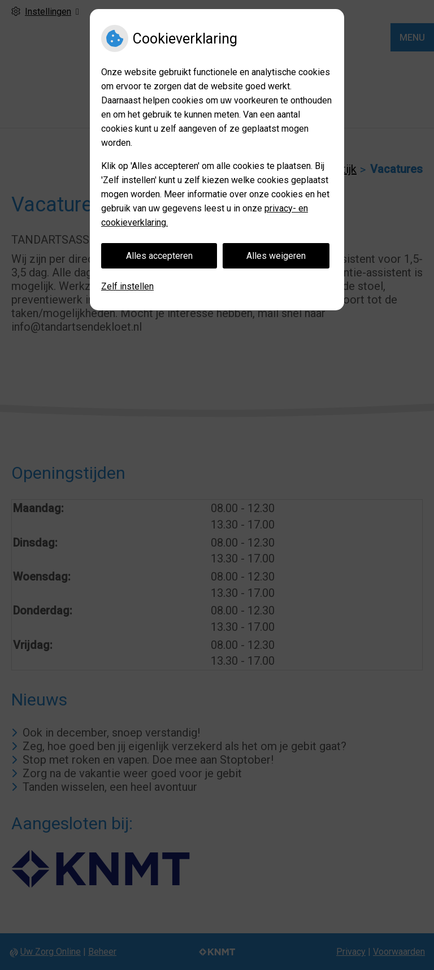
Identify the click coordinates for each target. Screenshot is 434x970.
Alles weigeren (276, 255)
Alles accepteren (159, 255)
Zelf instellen (127, 286)
